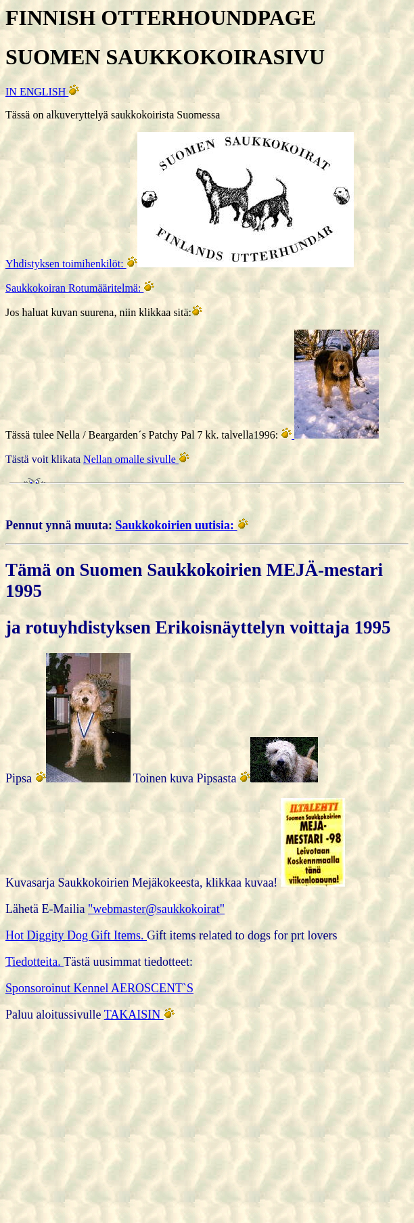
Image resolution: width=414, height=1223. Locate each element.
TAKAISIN (134, 1014)
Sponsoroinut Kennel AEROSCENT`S (99, 988)
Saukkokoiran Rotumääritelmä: (74, 288)
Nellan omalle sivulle (131, 459)
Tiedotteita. (34, 962)
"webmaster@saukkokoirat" (156, 909)
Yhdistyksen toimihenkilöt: (66, 263)
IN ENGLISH (36, 91)
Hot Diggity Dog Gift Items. (76, 935)
